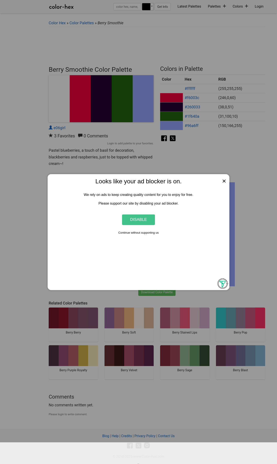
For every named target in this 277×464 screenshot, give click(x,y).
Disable (138, 219)
